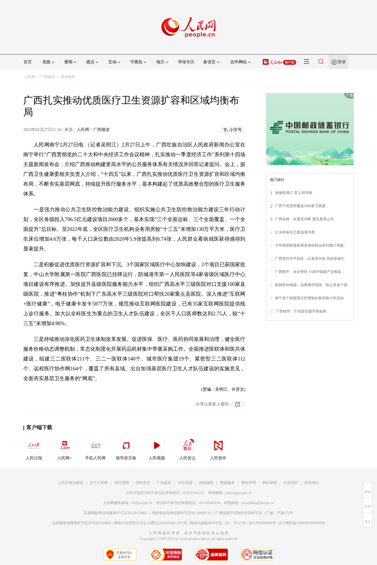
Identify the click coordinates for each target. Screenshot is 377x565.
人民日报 (34, 448)
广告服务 (164, 483)
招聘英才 (143, 483)
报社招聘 (122, 483)
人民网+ (65, 448)
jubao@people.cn (239, 493)
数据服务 (227, 483)
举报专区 (186, 62)
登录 (341, 62)
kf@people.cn (142, 503)
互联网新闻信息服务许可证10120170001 (115, 513)
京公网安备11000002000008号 (301, 523)
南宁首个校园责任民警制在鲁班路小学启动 (309, 298)
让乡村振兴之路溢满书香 (295, 232)
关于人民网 (99, 483)
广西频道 (48, 77)
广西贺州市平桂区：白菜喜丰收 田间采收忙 (310, 259)
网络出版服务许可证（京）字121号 (218, 523)
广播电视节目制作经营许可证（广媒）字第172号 (254, 513)
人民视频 (157, 448)
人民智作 (218, 448)
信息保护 (291, 483)
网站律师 (269, 483)
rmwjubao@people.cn (258, 503)
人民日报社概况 (70, 483)
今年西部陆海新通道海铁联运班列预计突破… (311, 245)
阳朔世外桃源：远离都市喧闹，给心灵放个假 (311, 285)
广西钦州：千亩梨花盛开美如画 (301, 311)
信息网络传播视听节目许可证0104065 (82, 523)
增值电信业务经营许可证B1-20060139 (181, 513)
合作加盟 (185, 483)
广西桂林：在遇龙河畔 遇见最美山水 (304, 219)
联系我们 (312, 483)
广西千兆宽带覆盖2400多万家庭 (300, 206)
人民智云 (187, 448)
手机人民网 (95, 448)
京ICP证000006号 (262, 523)
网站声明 (248, 483)
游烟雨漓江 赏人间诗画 (293, 193)
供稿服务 (206, 483)
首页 (27, 62)
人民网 (29, 77)
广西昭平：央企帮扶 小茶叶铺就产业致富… (310, 272)
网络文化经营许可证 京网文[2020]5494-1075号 (150, 523)
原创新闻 (68, 77)
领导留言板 (126, 448)
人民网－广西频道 (93, 129)
